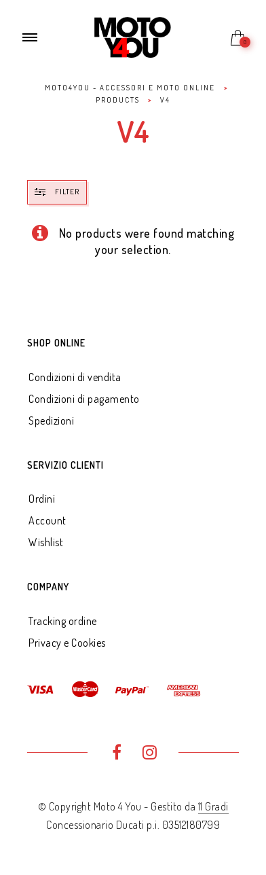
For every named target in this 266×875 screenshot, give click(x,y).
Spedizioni (51, 420)
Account (47, 520)
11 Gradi (213, 806)
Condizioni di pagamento (84, 399)
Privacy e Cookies (67, 642)
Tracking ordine (62, 621)
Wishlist (45, 542)
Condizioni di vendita (74, 377)
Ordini (41, 498)
